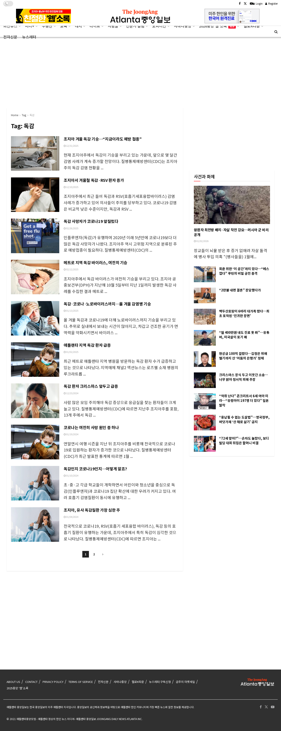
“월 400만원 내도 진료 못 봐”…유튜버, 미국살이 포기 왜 (244, 334)
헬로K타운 (251, 26)
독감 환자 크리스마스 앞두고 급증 (91, 386)
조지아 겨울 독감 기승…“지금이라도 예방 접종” (103, 139)
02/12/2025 (71, 269)
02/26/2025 (71, 228)
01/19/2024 (71, 434)
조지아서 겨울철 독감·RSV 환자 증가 (94, 180)
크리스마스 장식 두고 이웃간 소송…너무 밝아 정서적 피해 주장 (243, 377)
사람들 (113, 26)
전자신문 (10, 37)
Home (14, 115)
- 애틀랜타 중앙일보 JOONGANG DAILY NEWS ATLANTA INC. (108, 719)
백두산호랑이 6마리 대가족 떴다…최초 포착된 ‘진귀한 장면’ (244, 313)
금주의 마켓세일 (185, 682)
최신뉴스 (10, 26)
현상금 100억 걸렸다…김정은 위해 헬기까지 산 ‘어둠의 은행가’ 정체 (243, 355)
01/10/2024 (71, 475)
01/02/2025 (71, 352)
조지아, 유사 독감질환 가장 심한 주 (92, 510)
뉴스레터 (29, 37)
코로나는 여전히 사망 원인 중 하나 (91, 427)
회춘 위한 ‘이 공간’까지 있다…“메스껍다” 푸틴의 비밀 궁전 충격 (244, 271)
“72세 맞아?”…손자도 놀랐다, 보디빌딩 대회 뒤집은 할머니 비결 (244, 440)
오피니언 (159, 26)
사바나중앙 (182, 26)
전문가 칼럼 (135, 26)
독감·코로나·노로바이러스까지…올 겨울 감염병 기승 (107, 304)
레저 (78, 26)
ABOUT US (13, 682)
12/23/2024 (71, 393)
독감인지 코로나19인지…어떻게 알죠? (95, 468)
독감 (32, 115)
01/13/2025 (71, 310)
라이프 (95, 26)
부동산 (47, 26)
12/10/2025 (71, 187)
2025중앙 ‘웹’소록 (17, 688)
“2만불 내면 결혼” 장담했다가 (240, 290)
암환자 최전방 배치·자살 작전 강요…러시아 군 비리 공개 (231, 232)
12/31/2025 (71, 145)
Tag (24, 115)
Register (271, 3)
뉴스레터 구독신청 (160, 682)
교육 (63, 26)
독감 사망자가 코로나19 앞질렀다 (91, 221)
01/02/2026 (201, 241)
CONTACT (31, 682)
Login (258, 3)
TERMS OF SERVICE (80, 682)
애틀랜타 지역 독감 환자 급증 (87, 345)
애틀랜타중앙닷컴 (26, 719)
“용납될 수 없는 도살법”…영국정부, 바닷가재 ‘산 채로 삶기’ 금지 (244, 419)
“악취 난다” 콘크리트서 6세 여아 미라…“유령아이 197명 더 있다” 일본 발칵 (244, 400)
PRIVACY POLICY (53, 682)
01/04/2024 (71, 516)
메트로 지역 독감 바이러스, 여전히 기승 (95, 262)
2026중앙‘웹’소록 (217, 26)
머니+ (29, 26)
